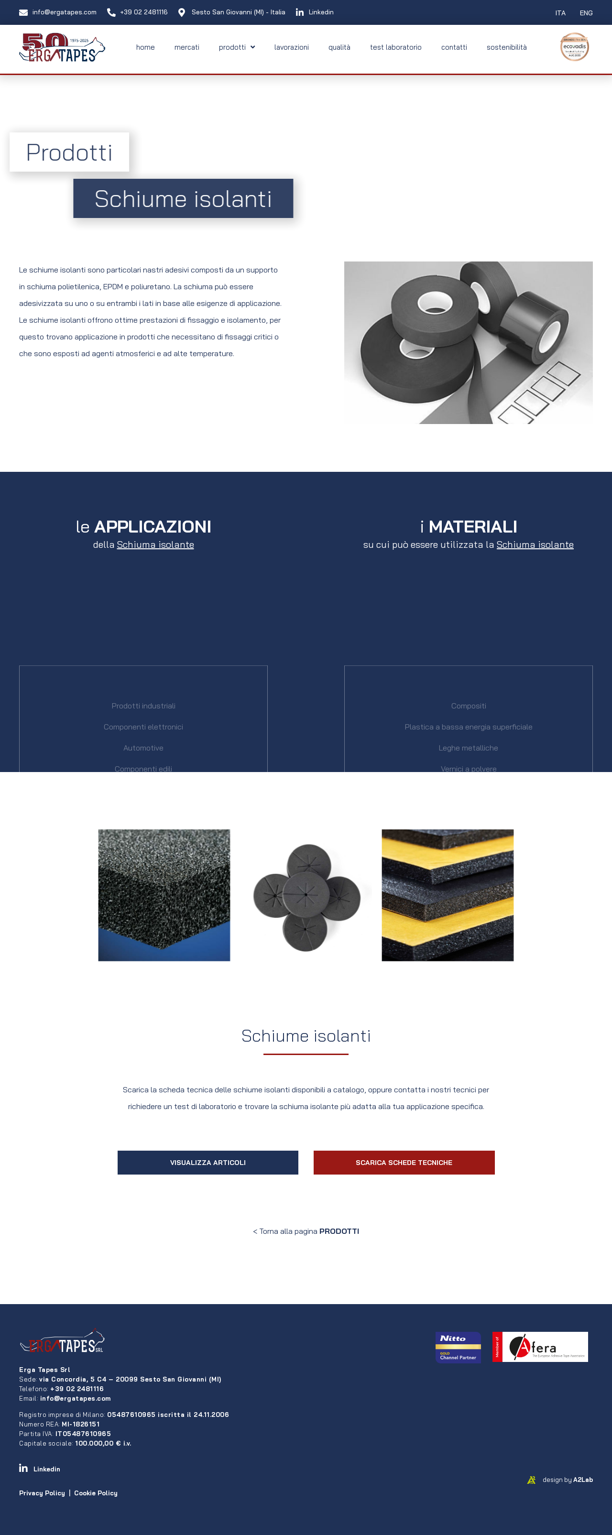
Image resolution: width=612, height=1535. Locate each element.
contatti (454, 47)
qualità (339, 47)
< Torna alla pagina (306, 1231)
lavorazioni (291, 47)
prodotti (237, 47)
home (145, 47)
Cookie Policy (96, 1492)
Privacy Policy (42, 1492)
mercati (187, 47)
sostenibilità (507, 47)
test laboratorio (396, 47)
